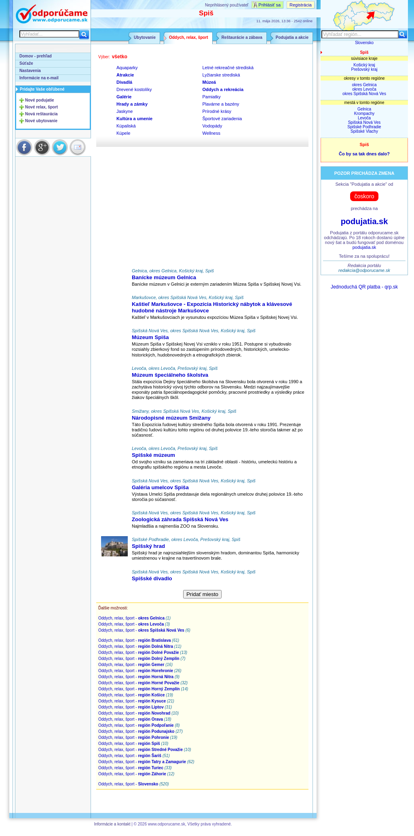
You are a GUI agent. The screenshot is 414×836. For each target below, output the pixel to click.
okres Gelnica (364, 85)
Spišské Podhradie (364, 127)
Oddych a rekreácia (223, 89)
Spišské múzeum (153, 455)
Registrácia (300, 4)
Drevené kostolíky (134, 89)
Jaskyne (124, 111)
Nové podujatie (39, 100)
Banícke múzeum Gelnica (164, 277)
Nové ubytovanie (41, 121)
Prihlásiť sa (269, 4)
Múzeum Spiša (150, 337)
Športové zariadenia (222, 118)
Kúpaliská (126, 125)
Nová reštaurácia (41, 114)
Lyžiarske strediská (221, 74)
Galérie (123, 96)
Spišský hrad (148, 546)
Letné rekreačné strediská (228, 67)
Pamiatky (212, 96)
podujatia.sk (364, 221)
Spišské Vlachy (364, 131)
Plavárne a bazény (221, 104)
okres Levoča (364, 89)
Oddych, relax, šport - (131, 618)
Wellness (211, 133)
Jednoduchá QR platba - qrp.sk (364, 287)
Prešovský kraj (364, 69)
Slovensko (364, 42)
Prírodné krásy (217, 111)
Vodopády (212, 125)
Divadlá (124, 82)
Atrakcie (125, 74)
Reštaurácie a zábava (242, 37)
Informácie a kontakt (112, 824)
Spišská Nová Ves (364, 122)
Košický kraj (364, 65)
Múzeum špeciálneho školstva (170, 375)
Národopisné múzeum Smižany (171, 418)
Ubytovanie (145, 37)
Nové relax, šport (41, 107)
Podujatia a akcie (292, 37)
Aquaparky (127, 67)
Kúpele (123, 133)
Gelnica (364, 109)
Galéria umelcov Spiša (160, 487)
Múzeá (209, 82)
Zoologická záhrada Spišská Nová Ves (180, 519)
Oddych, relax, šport (188, 37)
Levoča (364, 118)
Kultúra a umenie (134, 118)
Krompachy (364, 113)
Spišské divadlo (152, 578)
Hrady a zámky (132, 104)
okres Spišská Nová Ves (364, 93)
